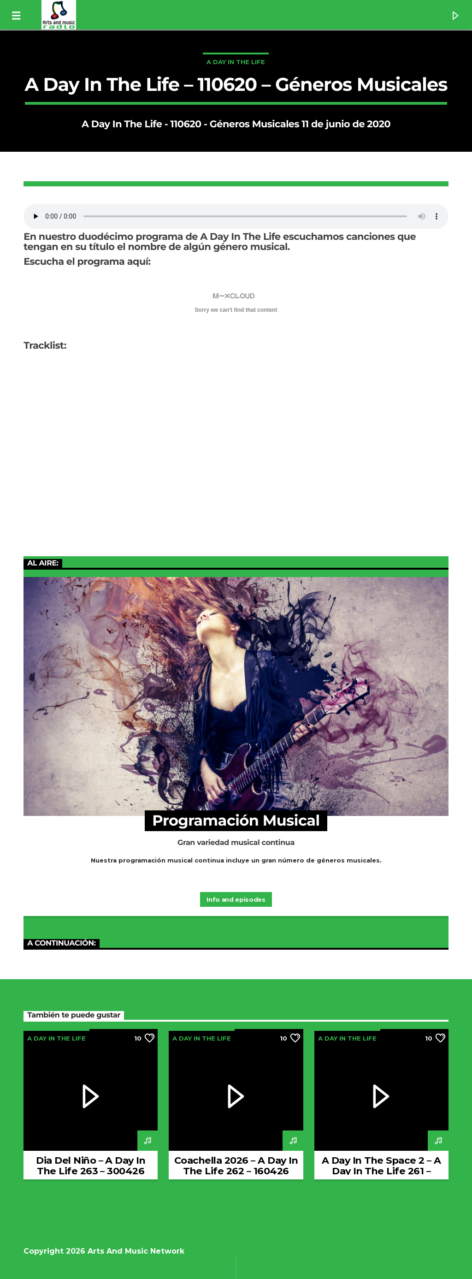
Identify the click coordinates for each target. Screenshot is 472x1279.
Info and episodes (235, 899)
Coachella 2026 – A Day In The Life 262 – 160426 (236, 1165)
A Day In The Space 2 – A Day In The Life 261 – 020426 (381, 1170)
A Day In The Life (235, 61)
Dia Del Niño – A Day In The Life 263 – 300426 (90, 1165)
